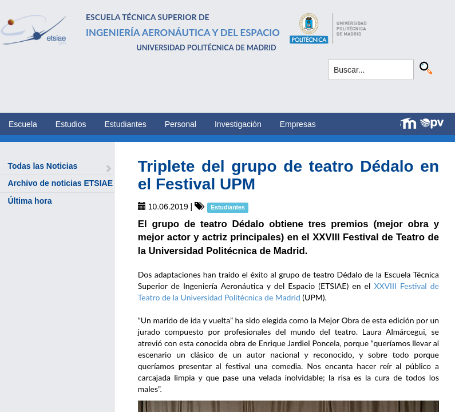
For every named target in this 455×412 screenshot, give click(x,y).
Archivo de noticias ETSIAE (60, 183)
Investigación (238, 124)
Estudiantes (126, 124)
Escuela (23, 124)
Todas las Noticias (42, 166)
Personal (180, 124)
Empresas (298, 124)
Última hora (29, 200)
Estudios (71, 124)
